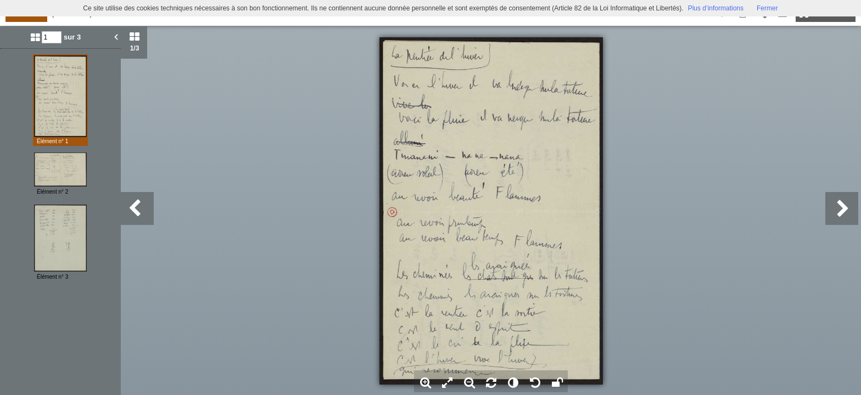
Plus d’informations (715, 8)
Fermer (767, 8)
